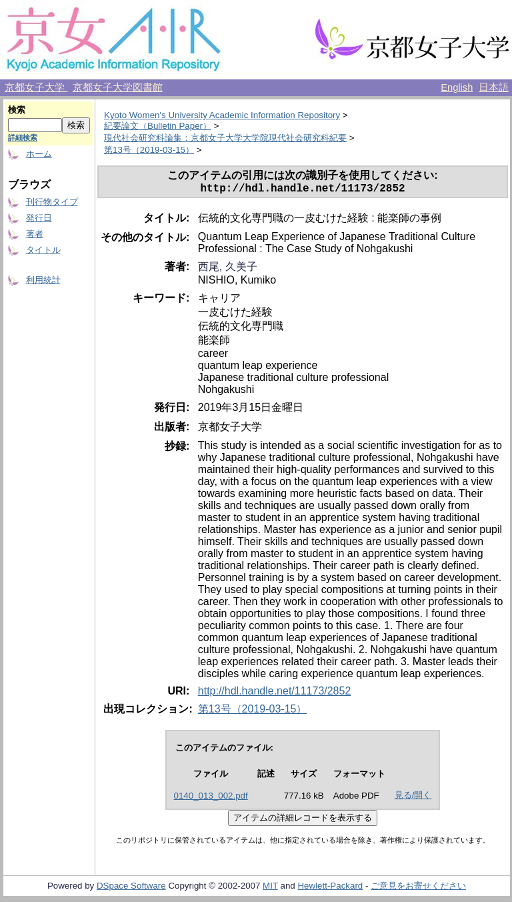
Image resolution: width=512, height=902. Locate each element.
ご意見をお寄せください (418, 888)
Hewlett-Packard (330, 888)
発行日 (39, 218)
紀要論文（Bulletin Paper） (157, 126)
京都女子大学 (36, 87)
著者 (34, 234)
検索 (16, 110)
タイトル (43, 250)
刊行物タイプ (52, 202)
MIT (270, 888)
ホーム (39, 154)
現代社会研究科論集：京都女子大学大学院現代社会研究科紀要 (225, 138)
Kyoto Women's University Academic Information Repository (222, 115)
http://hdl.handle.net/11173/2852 (274, 693)
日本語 (494, 87)
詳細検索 (22, 137)
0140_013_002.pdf (211, 798)
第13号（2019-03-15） (149, 150)
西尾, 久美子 (227, 269)
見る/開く (413, 798)
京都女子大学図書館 (118, 87)
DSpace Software (131, 888)
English (457, 87)
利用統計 (43, 280)
